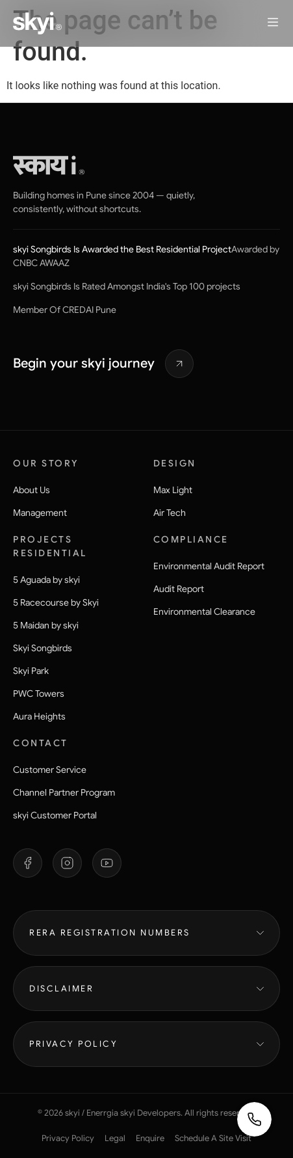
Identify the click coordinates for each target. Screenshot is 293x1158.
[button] (273, 23)
